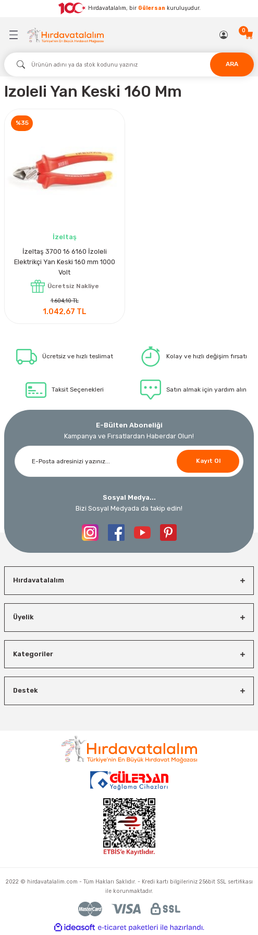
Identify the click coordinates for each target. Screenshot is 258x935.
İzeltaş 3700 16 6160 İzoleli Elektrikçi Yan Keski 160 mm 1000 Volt (64, 262)
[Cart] (249, 35)
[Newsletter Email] (129, 461)
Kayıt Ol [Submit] (208, 460)
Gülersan (151, 8)
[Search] (129, 64)
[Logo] (65, 35)
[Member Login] (224, 35)
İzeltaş (65, 237)
